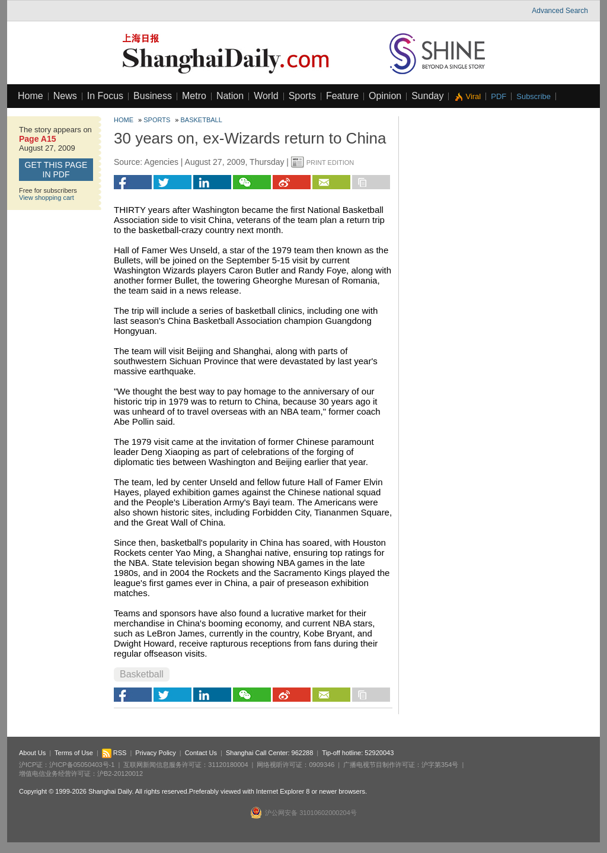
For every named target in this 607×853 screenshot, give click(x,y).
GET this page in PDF (56, 169)
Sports (302, 96)
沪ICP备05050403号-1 (81, 764)
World (266, 96)
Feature (342, 96)
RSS (114, 752)
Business (152, 96)
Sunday (427, 96)
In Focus (105, 96)
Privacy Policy (155, 752)
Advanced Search (560, 11)
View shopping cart (46, 197)
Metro (194, 96)
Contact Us (201, 752)
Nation (230, 96)
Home (30, 96)
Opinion (385, 96)
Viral (473, 96)
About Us (32, 752)
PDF (498, 96)
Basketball (201, 119)
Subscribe (533, 96)
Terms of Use (74, 752)
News (65, 96)
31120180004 (228, 764)
